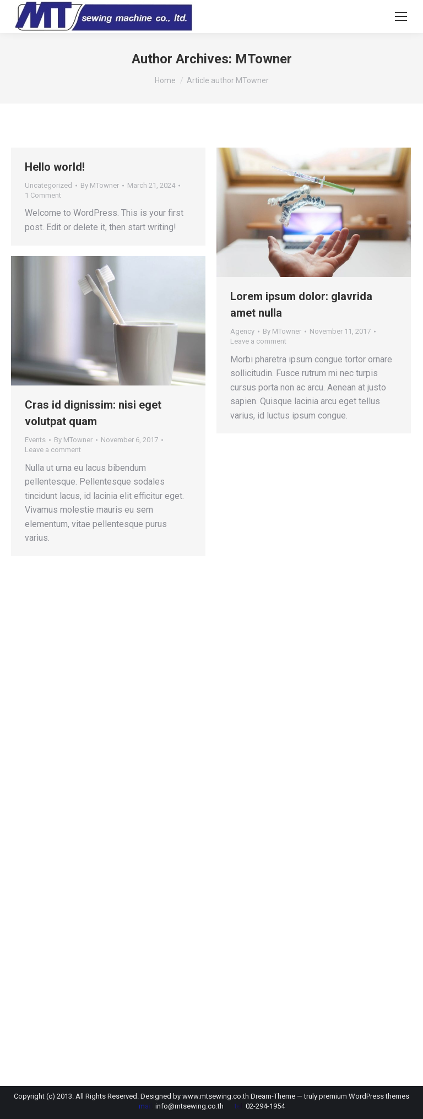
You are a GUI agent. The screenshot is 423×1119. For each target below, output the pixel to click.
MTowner (263, 59)
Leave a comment (258, 341)
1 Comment (43, 195)
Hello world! (55, 166)
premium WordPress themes (364, 1096)
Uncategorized (48, 185)
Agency (242, 331)
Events (35, 440)
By (99, 185)
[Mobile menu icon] (401, 17)
